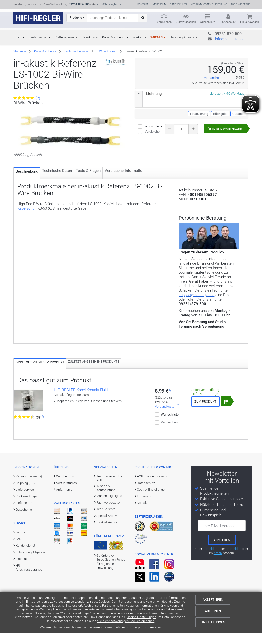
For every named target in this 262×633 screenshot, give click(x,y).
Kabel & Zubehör (114, 37)
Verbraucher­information (124, 170)
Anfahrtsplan (65, 489)
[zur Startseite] (39, 18)
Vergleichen (164, 22)
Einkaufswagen (249, 22)
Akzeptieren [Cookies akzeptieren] (213, 599)
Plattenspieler (64, 37)
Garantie (238, 114)
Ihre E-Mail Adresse (220, 526)
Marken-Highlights (109, 496)
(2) (27, 98)
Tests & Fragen (88, 170)
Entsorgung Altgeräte (30, 552)
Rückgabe (220, 114)
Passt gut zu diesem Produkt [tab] (40, 362)
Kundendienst (25, 545)
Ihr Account (229, 22)
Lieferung (148, 93)
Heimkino (88, 37)
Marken (138, 37)
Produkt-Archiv (106, 522)
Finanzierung (199, 114)
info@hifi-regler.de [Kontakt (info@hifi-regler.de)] (109, 4)
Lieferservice (25, 489)
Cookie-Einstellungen (75, 613)
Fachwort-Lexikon (109, 502)
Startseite (20, 51)
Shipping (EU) (25, 483)
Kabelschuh (27, 208)
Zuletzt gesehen (186, 22)
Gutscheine (24, 509)
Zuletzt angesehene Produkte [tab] (93, 361)
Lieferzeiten (24, 503)
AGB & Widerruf (240, 4)
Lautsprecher (38, 37)
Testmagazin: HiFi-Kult (109, 478)
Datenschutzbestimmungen (122, 627)
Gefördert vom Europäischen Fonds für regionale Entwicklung (110, 562)
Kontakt (143, 4)
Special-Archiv (106, 516)
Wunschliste (207, 22)
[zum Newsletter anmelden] (222, 540)
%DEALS (156, 37)
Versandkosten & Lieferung (209, 4)
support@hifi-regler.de (196, 295)
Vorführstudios (66, 483)
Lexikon (21, 532)
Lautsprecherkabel (76, 51)
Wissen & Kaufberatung (106, 488)
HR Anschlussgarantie (29, 567)
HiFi (19, 37)
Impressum (153, 627)
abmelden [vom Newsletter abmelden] (210, 549)
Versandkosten (214, 78)
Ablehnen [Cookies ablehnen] (213, 611)
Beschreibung (27, 171)
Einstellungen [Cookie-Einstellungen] (212, 622)
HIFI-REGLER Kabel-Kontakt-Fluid (81, 390)
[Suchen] (142, 18)
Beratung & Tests (182, 37)
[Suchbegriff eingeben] (113, 17)
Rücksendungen (27, 496)
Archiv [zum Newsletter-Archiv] (218, 553)
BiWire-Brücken (107, 51)
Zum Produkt (205, 401)
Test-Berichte (106, 509)
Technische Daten (57, 170)
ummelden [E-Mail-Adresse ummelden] (233, 549)
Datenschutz (179, 4)
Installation (23, 559)
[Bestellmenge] (181, 129)
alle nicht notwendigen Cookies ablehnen (125, 621)
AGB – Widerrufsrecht (152, 476)
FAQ (19, 539)
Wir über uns (65, 476)
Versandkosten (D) (29, 476)
